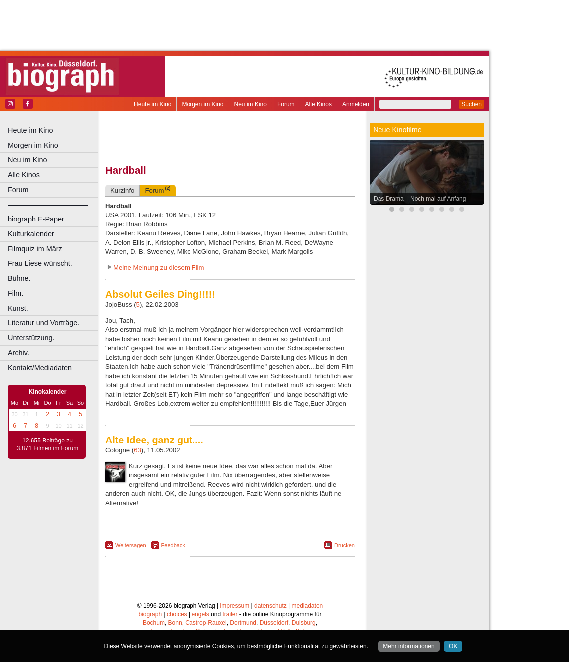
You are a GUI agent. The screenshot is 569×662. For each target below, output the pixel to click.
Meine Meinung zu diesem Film (158, 267)
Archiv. (18, 353)
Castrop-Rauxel (205, 622)
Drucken (344, 545)
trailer (229, 614)
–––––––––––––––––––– (48, 205)
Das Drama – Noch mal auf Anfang (420, 198)
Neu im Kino (250, 104)
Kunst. (18, 308)
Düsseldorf (274, 622)
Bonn (175, 622)
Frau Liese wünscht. (40, 263)
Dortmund (243, 622)
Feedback (173, 545)
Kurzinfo (122, 190)
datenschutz (270, 605)
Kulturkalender (31, 234)
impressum (235, 605)
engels (200, 614)
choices (177, 614)
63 (137, 450)
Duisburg (304, 622)
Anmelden (355, 104)
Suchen (471, 104)
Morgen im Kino (202, 104)
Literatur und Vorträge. (43, 323)
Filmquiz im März (35, 249)
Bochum (154, 622)
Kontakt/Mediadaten (40, 368)
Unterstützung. (31, 338)
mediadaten (307, 605)
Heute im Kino (152, 104)
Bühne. (19, 278)
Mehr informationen (408, 646)
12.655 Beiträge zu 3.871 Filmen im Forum (47, 444)
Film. (15, 293)
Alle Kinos (318, 104)
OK (453, 646)
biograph (150, 614)
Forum (286, 104)
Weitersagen (130, 545)
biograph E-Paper (36, 219)
